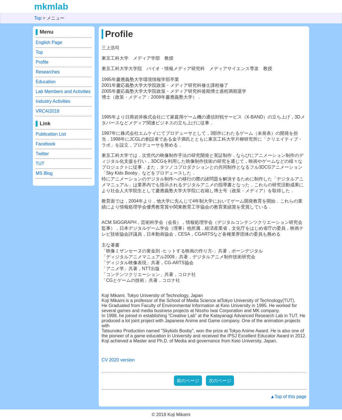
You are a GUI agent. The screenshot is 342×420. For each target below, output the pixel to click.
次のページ (220, 380)
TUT (40, 163)
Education (46, 81)
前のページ (188, 380)
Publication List (51, 134)
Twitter (42, 153)
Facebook (45, 143)
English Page (49, 42)
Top (39, 52)
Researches (47, 71)
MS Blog (44, 173)
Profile (42, 62)
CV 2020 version (118, 360)
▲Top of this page (288, 396)
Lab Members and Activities (63, 91)
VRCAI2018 (47, 111)
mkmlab (51, 6)
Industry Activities (53, 101)
